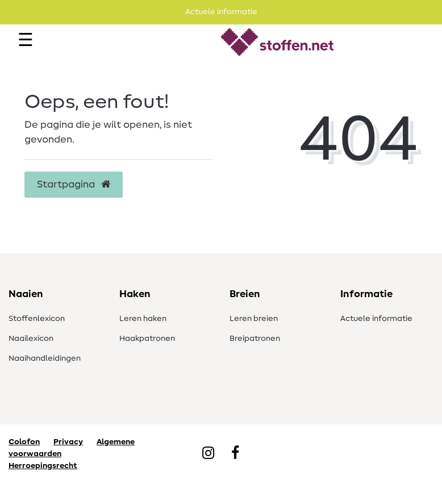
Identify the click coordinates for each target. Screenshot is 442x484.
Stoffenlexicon (37, 319)
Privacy (68, 442)
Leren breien (254, 319)
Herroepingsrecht (43, 466)
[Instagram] (208, 454)
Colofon (24, 442)
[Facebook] (235, 454)
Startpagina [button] (73, 185)
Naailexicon (31, 339)
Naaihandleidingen (45, 358)
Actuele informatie (376, 319)
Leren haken (142, 319)
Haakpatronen (147, 339)
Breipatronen (255, 339)
